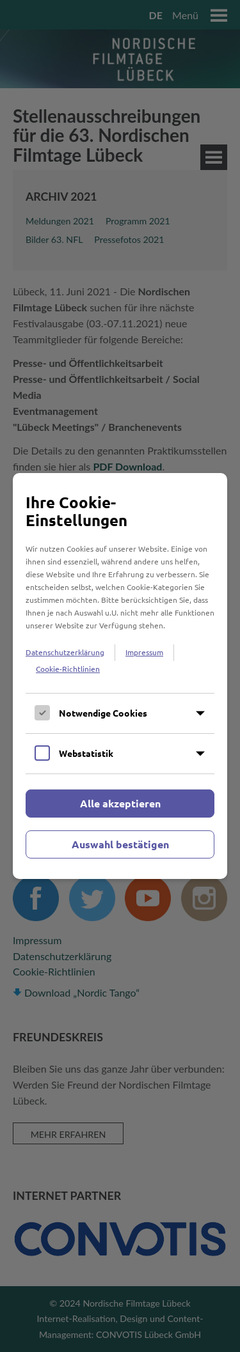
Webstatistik (86, 753)
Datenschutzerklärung (65, 652)
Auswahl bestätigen (120, 844)
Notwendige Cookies (103, 713)
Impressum (144, 652)
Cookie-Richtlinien (68, 669)
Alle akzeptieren (120, 803)
